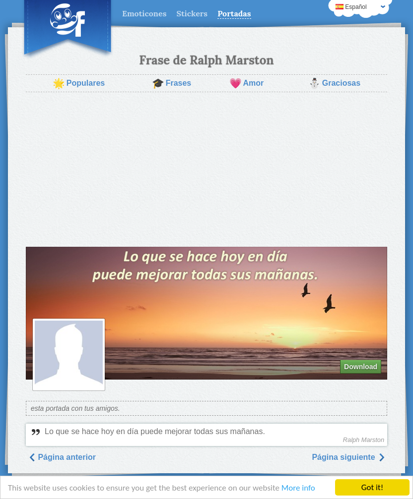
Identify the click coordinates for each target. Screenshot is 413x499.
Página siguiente (348, 457)
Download (360, 367)
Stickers (191, 13)
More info (298, 488)
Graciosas (334, 83)
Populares (79, 83)
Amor (246, 83)
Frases (172, 83)
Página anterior (62, 457)
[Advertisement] (206, 169)
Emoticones (144, 13)
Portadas (234, 13)
